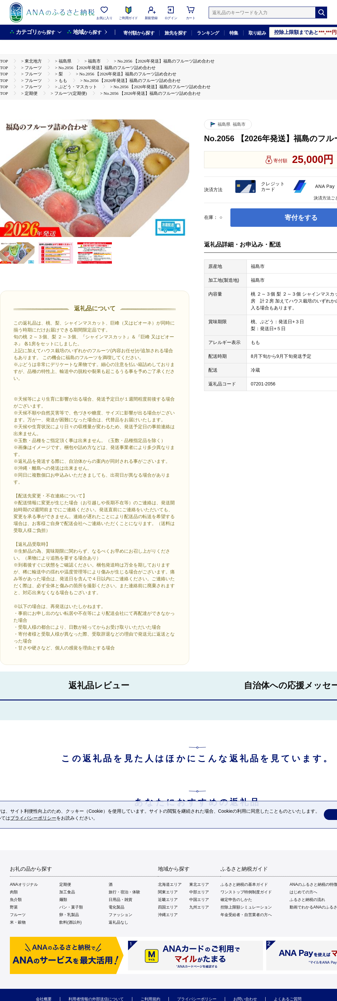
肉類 (14, 892)
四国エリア (168, 907)
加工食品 (67, 892)
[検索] (321, 12)
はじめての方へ (303, 892)
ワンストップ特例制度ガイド (246, 892)
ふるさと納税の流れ (307, 899)
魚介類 (16, 899)
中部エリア (199, 892)
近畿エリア (168, 899)
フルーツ (18, 914)
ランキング (208, 33)
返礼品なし (118, 922)
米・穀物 (18, 922)
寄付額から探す (138, 33)
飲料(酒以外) (70, 922)
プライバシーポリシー (33, 818)
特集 (233, 33)
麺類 (63, 899)
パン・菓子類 (71, 907)
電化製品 (116, 907)
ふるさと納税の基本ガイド (244, 884)
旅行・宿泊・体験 (124, 892)
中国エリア (199, 899)
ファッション (120, 914)
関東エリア (168, 892)
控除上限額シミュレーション (246, 907)
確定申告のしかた (236, 899)
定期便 (65, 884)
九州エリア (199, 907)
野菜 (14, 907)
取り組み (257, 33)
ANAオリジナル (24, 884)
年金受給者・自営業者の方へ (246, 914)
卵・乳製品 (69, 914)
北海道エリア (170, 884)
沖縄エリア (168, 914)
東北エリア (199, 884)
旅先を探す (176, 33)
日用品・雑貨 (120, 899)
